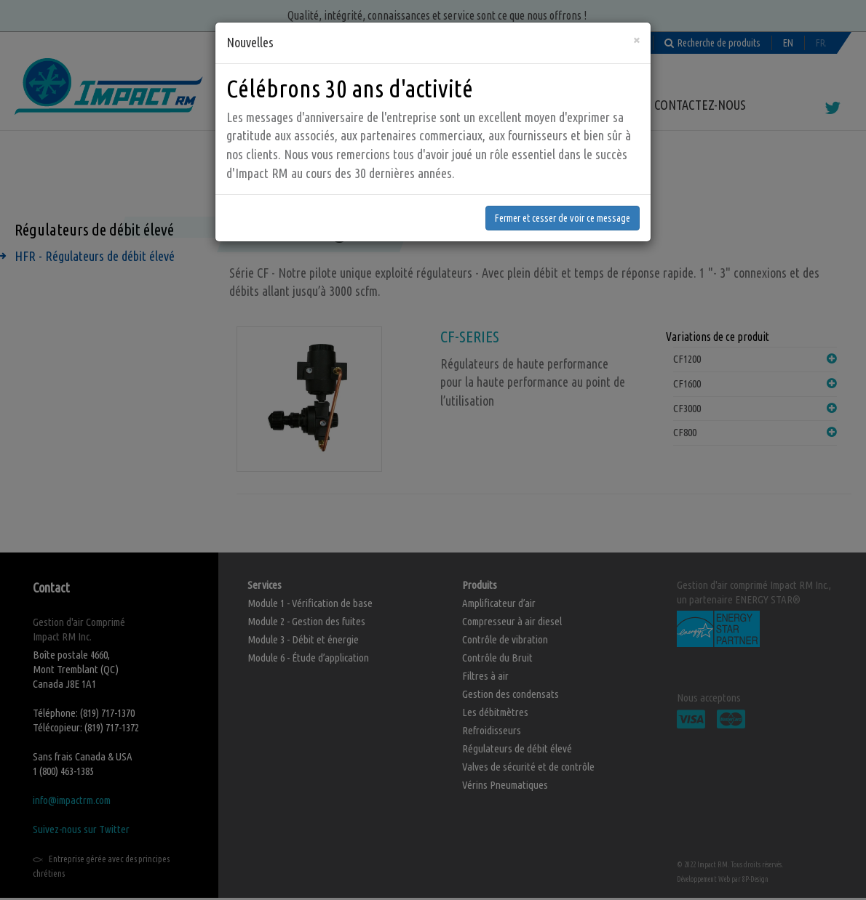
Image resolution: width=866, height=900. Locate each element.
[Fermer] (636, 11)
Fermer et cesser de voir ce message (562, 190)
